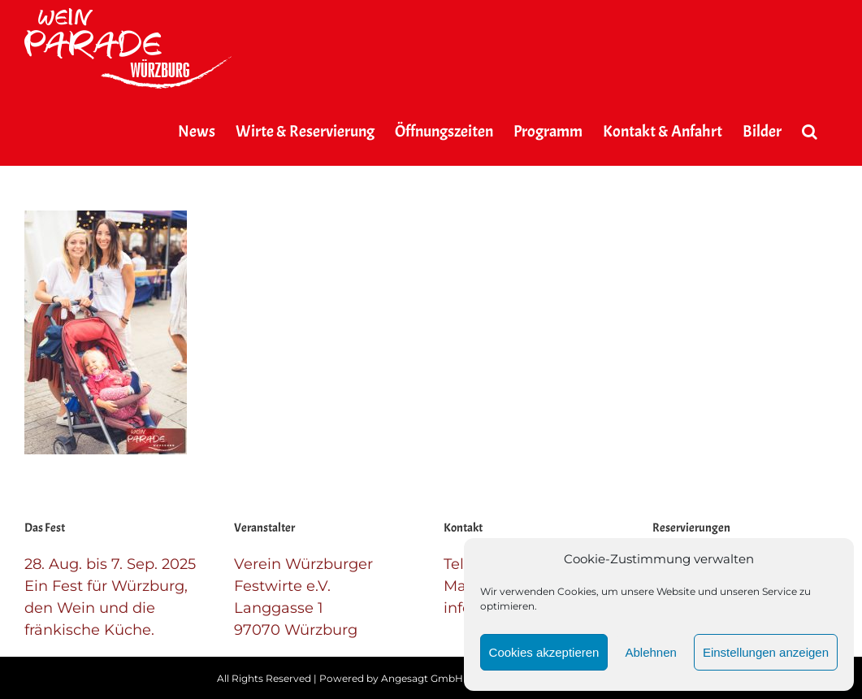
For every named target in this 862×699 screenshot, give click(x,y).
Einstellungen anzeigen (766, 652)
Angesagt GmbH (422, 678)
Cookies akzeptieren (544, 652)
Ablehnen (650, 652)
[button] (809, 132)
